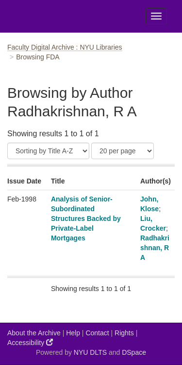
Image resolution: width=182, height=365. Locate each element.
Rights (124, 333)
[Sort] (48, 151)
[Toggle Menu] (156, 16)
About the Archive (34, 333)
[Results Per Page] (122, 151)
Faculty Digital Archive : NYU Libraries (64, 47)
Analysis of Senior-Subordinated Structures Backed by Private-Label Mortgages (86, 218)
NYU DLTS (90, 352)
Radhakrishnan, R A (154, 247)
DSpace (134, 352)
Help (73, 333)
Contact (97, 333)
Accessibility (30, 342)
